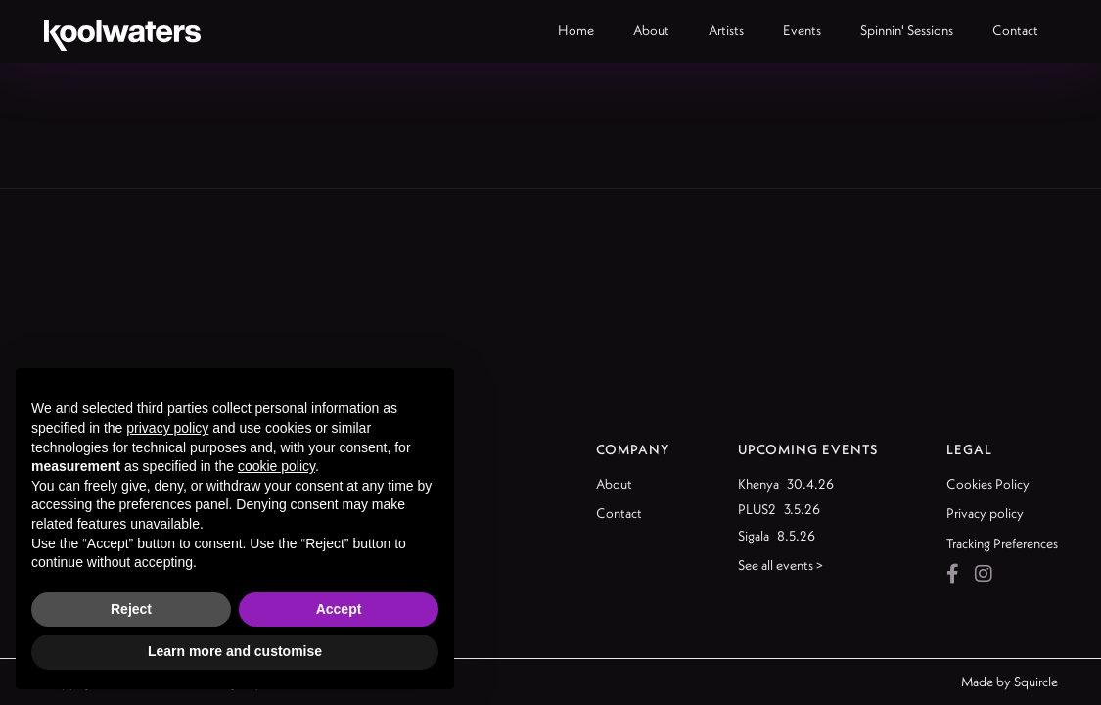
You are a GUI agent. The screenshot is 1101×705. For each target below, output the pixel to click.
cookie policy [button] (276, 466)
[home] (122, 31)
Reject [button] (131, 609)
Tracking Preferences (1002, 543)
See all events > (780, 565)
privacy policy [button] (167, 428)
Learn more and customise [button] (235, 651)
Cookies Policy (988, 484)
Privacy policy (985, 513)
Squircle (1036, 681)
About (614, 484)
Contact (619, 513)
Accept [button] (339, 609)
